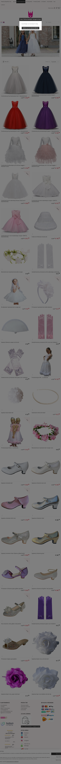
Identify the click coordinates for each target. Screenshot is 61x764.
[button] (30, 28)
